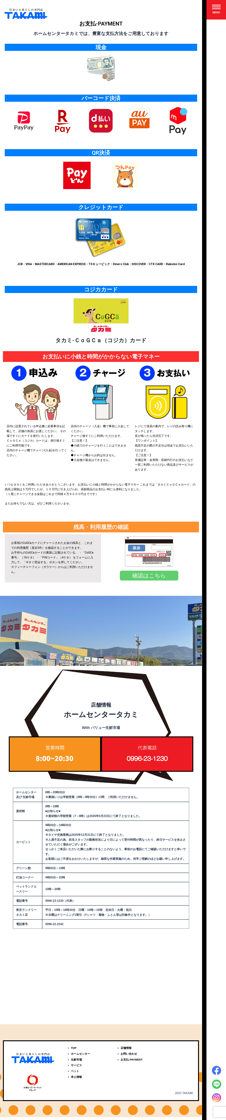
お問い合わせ (129, 1056)
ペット (75, 1074)
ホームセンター (81, 1056)
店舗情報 (126, 1051)
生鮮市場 (77, 1062)
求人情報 (77, 1080)
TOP (74, 1051)
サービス (77, 1068)
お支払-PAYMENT (132, 1062)
